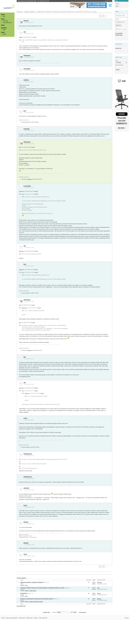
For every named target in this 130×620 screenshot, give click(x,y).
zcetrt (25, 418)
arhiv (4, 16)
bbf (25, 357)
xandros (26, 80)
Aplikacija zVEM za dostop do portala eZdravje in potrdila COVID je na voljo (42, 587)
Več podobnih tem (21, 606)
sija (25, 32)
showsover (27, 55)
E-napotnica (23, 593)
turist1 (21, 583)
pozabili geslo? (119, 35)
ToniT (25, 554)
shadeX (22, 594)
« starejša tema (46, 612)
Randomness (28, 454)
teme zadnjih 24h (7, 22)
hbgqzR (26, 543)
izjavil (34, 37)
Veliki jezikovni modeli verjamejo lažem (33, 1)
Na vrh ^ (127, 617)
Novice (3, 14)
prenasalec (27, 68)
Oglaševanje (29, 617)
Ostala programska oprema (36, 601)
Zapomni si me (119, 22)
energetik (27, 129)
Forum (3, 19)
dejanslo (99, 598)
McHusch (22, 589)
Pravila (3, 617)
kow (25, 111)
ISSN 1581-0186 (43, 617)
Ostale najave (32, 590)
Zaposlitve (4, 27)
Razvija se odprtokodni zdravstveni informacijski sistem (36, 598)
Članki (2, 25)
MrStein (26, 522)
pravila (4, 34)
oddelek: (62, 612)
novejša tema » (82, 612)
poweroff (22, 600)
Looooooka (27, 186)
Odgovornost (22, 617)
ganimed (26, 488)
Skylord (26, 20)
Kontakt (35, 617)
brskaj (4, 29)
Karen (25, 505)
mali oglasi (5, 20)
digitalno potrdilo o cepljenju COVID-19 (31, 582)
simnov (20, 37)
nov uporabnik (118, 33)
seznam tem (118, 48)
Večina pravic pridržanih (12, 617)
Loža (26, 585)
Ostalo (3, 32)
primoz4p (99, 582)
